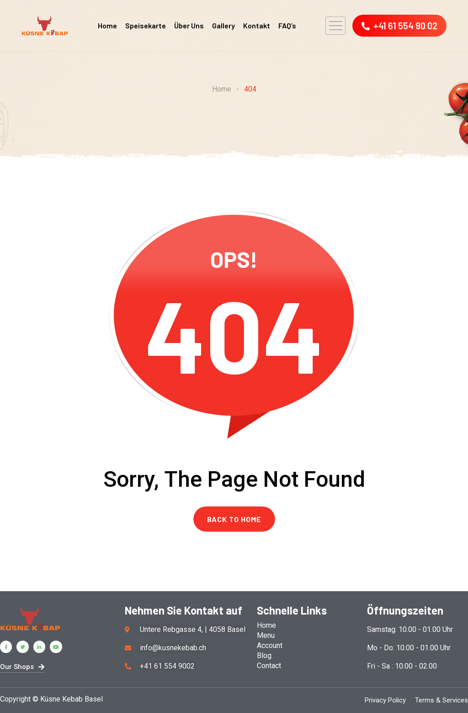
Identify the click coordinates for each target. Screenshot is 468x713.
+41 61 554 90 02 (399, 25)
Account (269, 645)
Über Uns (189, 25)
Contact (269, 665)
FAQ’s (287, 25)
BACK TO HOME (234, 519)
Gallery (223, 25)
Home (107, 25)
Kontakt (256, 25)
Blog (264, 655)
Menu (266, 635)
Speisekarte (145, 25)
